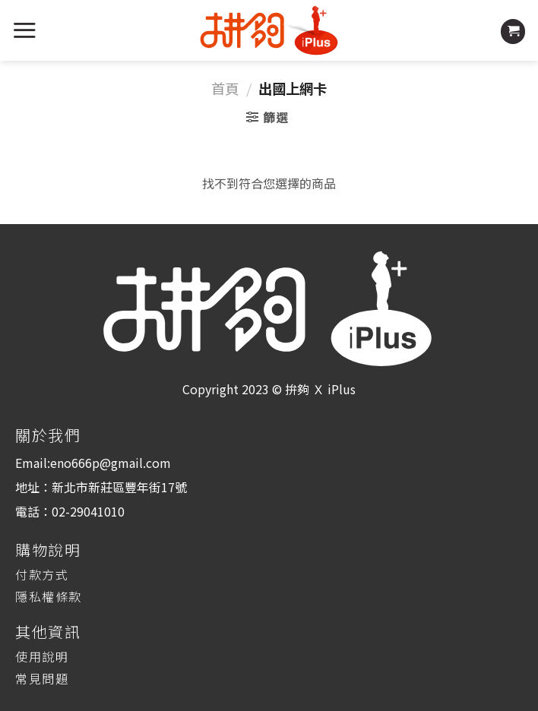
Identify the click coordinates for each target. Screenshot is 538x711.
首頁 (225, 88)
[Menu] (24, 30)
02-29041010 (88, 511)
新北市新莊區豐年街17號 (119, 487)
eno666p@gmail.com (110, 462)
